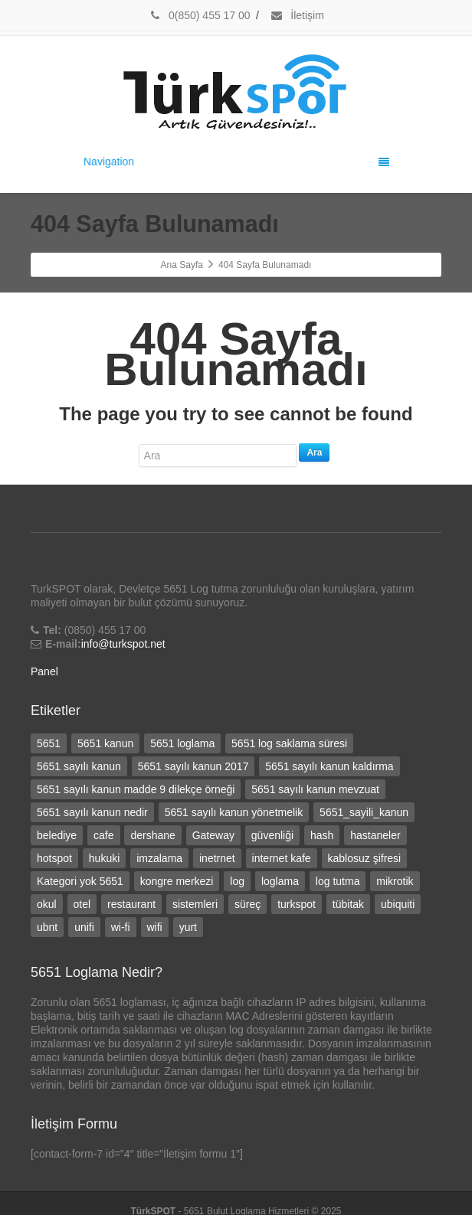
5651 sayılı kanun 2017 (193, 766)
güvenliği (272, 835)
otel (82, 904)
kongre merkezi (177, 881)
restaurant (131, 904)
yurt (188, 927)
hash (321, 835)
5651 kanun (105, 743)
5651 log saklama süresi (289, 743)
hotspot (54, 858)
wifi (154, 927)
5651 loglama (182, 743)
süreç (247, 904)
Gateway (213, 835)
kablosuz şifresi (365, 858)
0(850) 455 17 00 (199, 15)
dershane (152, 835)
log (237, 881)
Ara (314, 452)
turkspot (296, 904)
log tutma (338, 881)
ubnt (47, 927)
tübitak (348, 904)
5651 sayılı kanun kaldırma (329, 766)
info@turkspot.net (123, 644)
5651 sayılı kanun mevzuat (315, 789)
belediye (57, 835)
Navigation (236, 161)
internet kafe (281, 858)
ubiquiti (398, 904)
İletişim (296, 15)
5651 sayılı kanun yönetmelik (234, 812)
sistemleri (195, 904)
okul (47, 904)
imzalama (159, 858)
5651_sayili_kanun (364, 812)
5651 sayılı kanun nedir (92, 812)
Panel (44, 671)
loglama (280, 881)
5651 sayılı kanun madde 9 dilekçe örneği (135, 789)
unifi (84, 927)
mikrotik (394, 881)
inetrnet (217, 858)
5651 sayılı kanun (79, 766)
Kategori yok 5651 (80, 881)
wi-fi (120, 927)
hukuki (104, 858)
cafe (103, 835)
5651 (49, 743)
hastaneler (375, 835)
